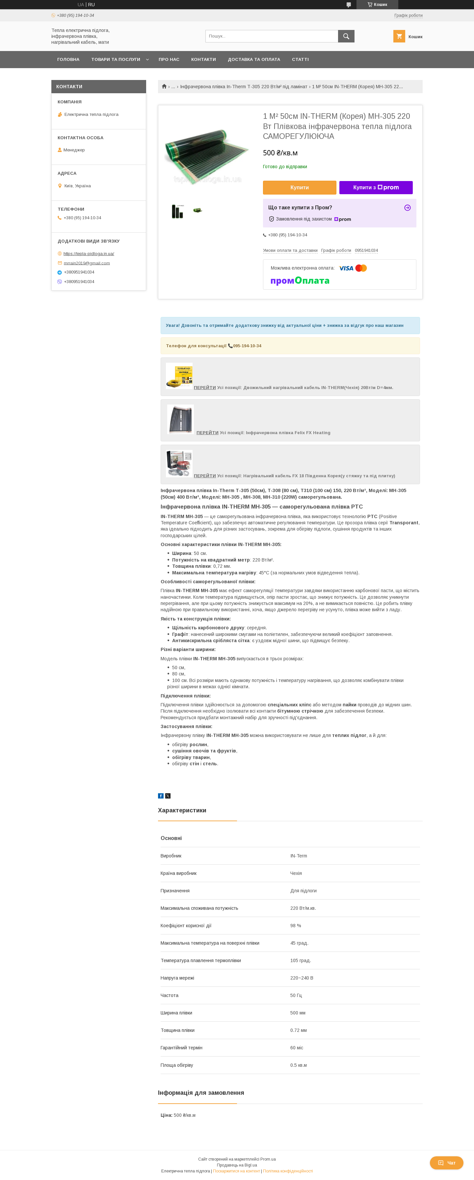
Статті (300, 59)
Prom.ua (268, 1159)
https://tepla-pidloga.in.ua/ (89, 253)
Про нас (169, 59)
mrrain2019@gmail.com (87, 262)
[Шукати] (346, 36)
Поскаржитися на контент (236, 1171)
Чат (447, 1163)
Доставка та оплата (254, 59)
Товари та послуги (115, 59)
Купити (300, 187)
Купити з (376, 188)
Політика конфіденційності (288, 1171)
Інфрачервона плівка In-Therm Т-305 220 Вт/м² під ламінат (243, 86)
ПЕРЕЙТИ (205, 387)
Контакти (203, 59)
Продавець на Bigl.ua (237, 1165)
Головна (68, 59)
